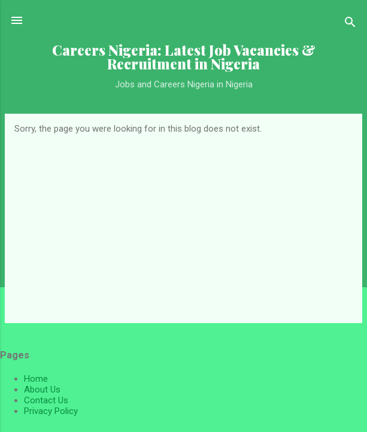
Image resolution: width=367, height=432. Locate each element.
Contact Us (46, 400)
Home (36, 378)
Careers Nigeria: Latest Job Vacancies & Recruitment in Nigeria (184, 57)
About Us (42, 389)
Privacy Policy (51, 411)
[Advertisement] (183, 224)
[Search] (350, 24)
